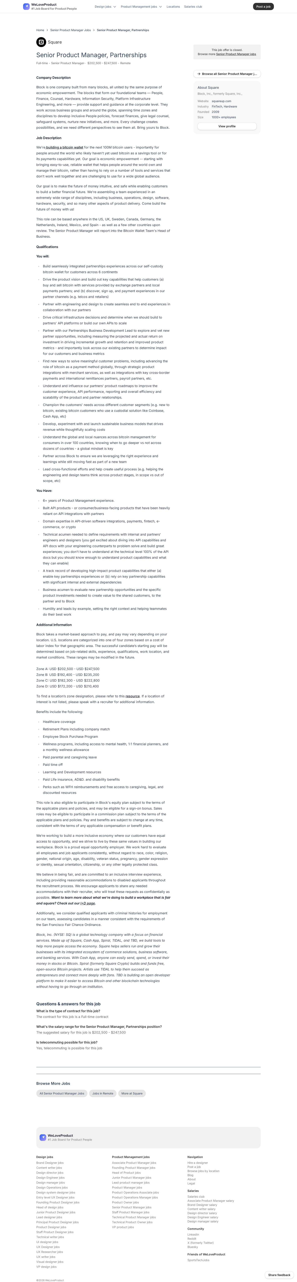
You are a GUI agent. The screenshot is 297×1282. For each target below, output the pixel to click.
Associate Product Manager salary (210, 1200)
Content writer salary (201, 1209)
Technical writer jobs (50, 1237)
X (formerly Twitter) (200, 1242)
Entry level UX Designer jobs (55, 1197)
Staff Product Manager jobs (130, 1212)
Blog (190, 1175)
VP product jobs (123, 1227)
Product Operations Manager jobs (135, 1197)
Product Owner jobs (125, 1202)
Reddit (191, 1238)
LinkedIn (193, 1234)
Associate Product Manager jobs (134, 1162)
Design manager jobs (50, 1182)
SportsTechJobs (198, 1260)
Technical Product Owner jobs (132, 1222)
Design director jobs (49, 1172)
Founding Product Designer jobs (57, 1202)
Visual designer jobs (49, 1261)
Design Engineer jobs (50, 1177)
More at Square (132, 1093)
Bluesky (192, 1247)
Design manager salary (202, 1221)
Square (49, 42)
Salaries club (196, 1196)
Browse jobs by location (203, 1171)
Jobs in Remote (102, 1093)
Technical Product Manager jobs (134, 1217)
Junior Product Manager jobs (131, 1177)
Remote (125, 63)
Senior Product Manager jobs (236, 54)
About (191, 1179)
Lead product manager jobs (131, 1182)
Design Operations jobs (52, 1187)
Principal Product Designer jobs (57, 1222)
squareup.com (221, 101)
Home (40, 30)
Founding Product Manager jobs (133, 1167)
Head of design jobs (49, 1207)
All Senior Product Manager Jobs (62, 1093)
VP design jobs (46, 1266)
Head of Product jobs (126, 1172)
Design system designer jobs (55, 1192)
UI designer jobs (47, 1242)
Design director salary (202, 1213)
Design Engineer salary (202, 1217)
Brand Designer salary (202, 1204)
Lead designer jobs (49, 1217)
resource (133, 696)
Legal (191, 1183)
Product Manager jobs (127, 1187)
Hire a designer (197, 1162)
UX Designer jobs (48, 1247)
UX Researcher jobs (49, 1252)
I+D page (87, 903)
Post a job (194, 1167)
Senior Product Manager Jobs (70, 30)
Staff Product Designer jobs (54, 1232)
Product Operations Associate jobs (135, 1192)
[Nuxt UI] (50, 6)
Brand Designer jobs (50, 1162)
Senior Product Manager (67, 63)
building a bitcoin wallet (64, 147)
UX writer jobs (45, 1256)
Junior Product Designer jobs (55, 1212)
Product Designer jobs (51, 1227)
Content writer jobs (49, 1167)
